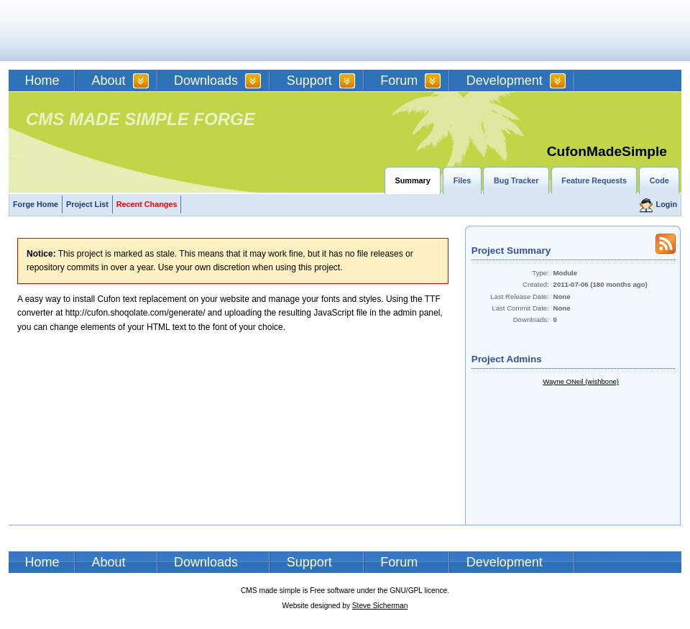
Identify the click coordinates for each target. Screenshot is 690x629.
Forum (399, 80)
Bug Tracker (516, 180)
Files (463, 180)
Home (42, 80)
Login (666, 204)
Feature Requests (594, 180)
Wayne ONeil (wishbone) (581, 381)
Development (504, 80)
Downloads (206, 80)
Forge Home (35, 204)
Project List (87, 204)
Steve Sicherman (380, 606)
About (109, 80)
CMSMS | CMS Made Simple (111, 30)
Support (309, 80)
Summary (413, 180)
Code (659, 180)
